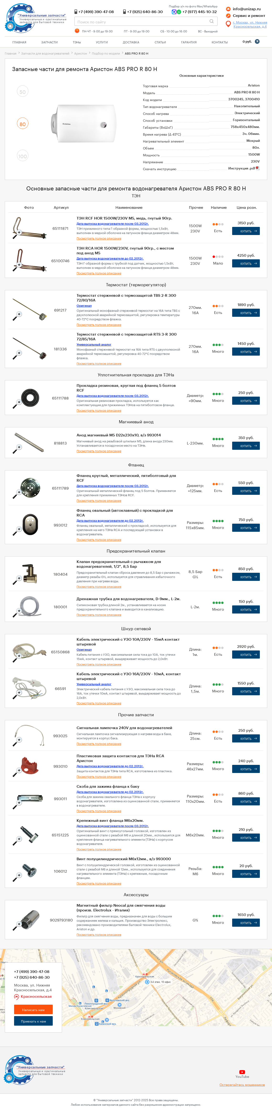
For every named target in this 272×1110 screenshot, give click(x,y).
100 (22, 155)
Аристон (80, 53)
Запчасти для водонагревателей (45, 53)
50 (23, 91)
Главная (19, 41)
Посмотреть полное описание (99, 238)
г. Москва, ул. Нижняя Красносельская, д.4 (250, 24)
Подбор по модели (106, 53)
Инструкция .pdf (244, 168)
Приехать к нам (33, 1020)
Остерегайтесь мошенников (242, 1084)
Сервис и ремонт (249, 16)
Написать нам (33, 1009)
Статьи (160, 41)
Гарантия (189, 41)
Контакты (220, 41)
